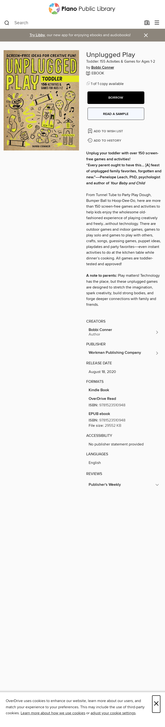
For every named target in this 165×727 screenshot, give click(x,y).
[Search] (7, 23)
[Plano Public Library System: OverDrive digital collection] (82, 8)
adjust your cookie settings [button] (113, 713)
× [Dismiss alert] (145, 35)
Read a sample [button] (115, 114)
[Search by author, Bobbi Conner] (124, 332)
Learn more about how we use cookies (53, 713)
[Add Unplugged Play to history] (104, 141)
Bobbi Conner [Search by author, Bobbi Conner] (102, 68)
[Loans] (147, 24)
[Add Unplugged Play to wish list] (105, 130)
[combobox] (72, 23)
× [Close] (156, 704)
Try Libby (37, 35)
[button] (115, 97)
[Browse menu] (157, 23)
